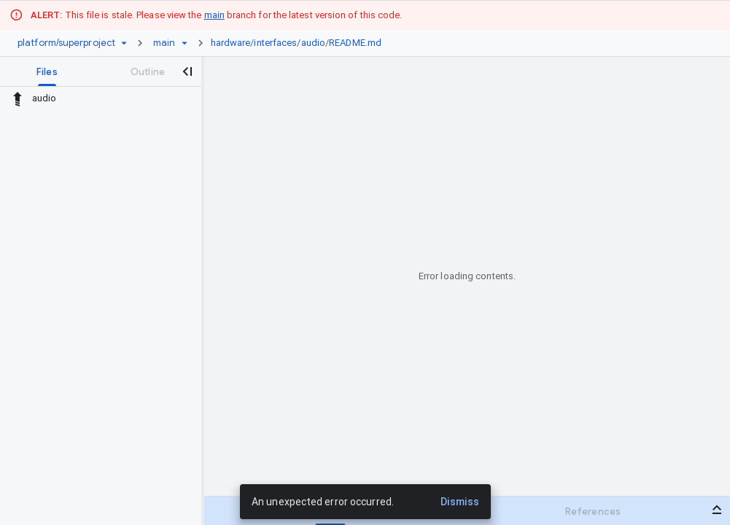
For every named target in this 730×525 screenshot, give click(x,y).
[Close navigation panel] (186, 71)
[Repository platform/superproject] (66, 43)
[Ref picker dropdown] (184, 43)
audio (313, 42)
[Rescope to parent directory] (17, 98)
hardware (231, 42)
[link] (300, 43)
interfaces (275, 42)
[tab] (47, 71)
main (214, 14)
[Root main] (164, 43)
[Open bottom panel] (717, 510)
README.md (355, 42)
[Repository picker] (124, 43)
